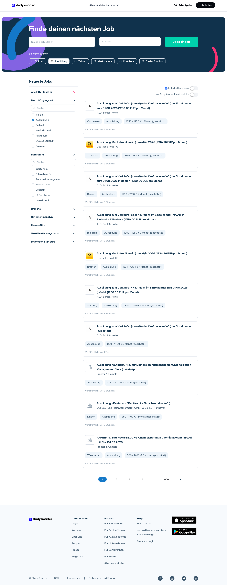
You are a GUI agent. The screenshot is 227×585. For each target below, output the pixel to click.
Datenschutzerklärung (102, 578)
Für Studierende (113, 523)
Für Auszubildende (115, 536)
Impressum (73, 578)
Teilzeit (82, 61)
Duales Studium (154, 61)
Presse (75, 549)
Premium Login (145, 541)
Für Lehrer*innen (114, 549)
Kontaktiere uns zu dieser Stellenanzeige (152, 532)
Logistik (40, 189)
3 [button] (129, 479)
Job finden (205, 5)
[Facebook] (160, 578)
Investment (42, 200)
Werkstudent (105, 61)
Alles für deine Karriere (104, 5)
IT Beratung (43, 195)
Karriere (76, 530)
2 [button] (116, 479)
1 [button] (102, 479)
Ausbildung (61, 61)
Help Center (144, 523)
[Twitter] (184, 578)
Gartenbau (42, 169)
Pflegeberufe (43, 174)
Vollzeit (39, 61)
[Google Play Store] (184, 531)
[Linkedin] (196, 578)
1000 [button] (166, 479)
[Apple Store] (184, 520)
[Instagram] (172, 578)
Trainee (40, 146)
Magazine (77, 556)
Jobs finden (181, 42)
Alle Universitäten (114, 563)
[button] (53, 92)
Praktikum (128, 61)
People (75, 543)
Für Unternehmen (114, 543)
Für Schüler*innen (114, 530)
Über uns (77, 536)
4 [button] (142, 479)
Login (75, 523)
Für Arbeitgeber (184, 5)
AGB (56, 578)
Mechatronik (43, 184)
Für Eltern (110, 556)
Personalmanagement (49, 179)
